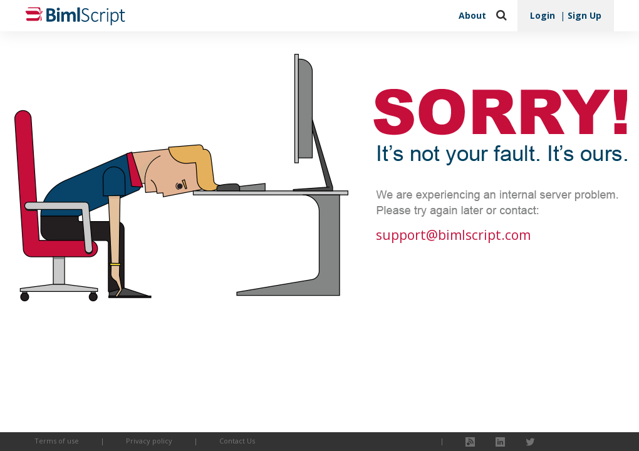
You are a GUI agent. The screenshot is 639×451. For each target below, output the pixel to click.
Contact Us (237, 440)
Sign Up (584, 15)
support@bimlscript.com (453, 235)
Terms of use (56, 440)
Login (542, 15)
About (472, 15)
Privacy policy (149, 440)
